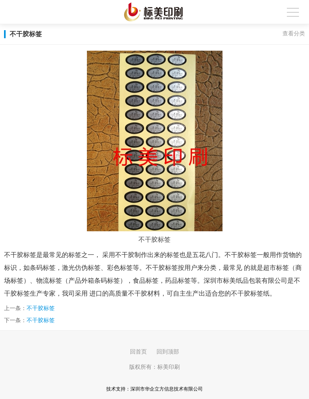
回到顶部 (168, 351)
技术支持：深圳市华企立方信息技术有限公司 (154, 389)
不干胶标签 (41, 308)
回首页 (138, 351)
